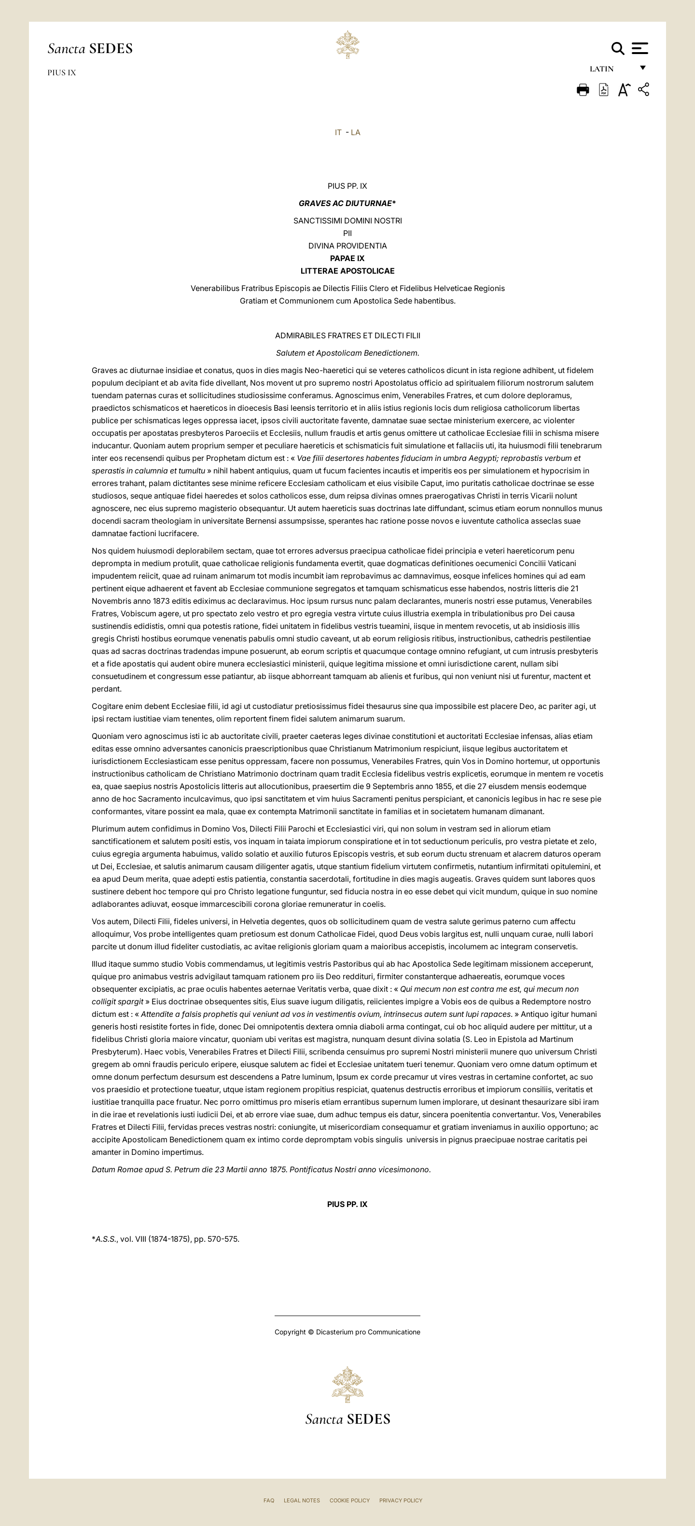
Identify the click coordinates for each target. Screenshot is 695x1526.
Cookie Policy (350, 1500)
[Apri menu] (638, 48)
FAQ (269, 1500)
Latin (611, 71)
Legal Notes (302, 1500)
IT (338, 132)
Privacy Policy (400, 1500)
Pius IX (61, 72)
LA (356, 132)
